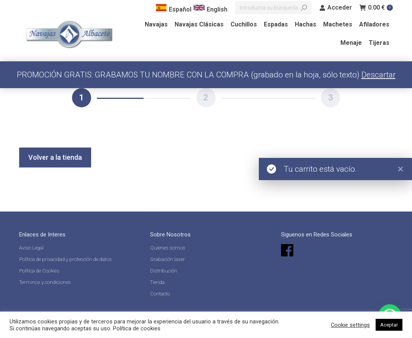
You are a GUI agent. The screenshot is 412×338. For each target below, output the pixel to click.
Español (173, 9)
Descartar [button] (378, 74)
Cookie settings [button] (350, 325)
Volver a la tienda (55, 157)
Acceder (335, 7)
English (210, 9)
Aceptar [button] (389, 325)
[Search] (273, 7)
